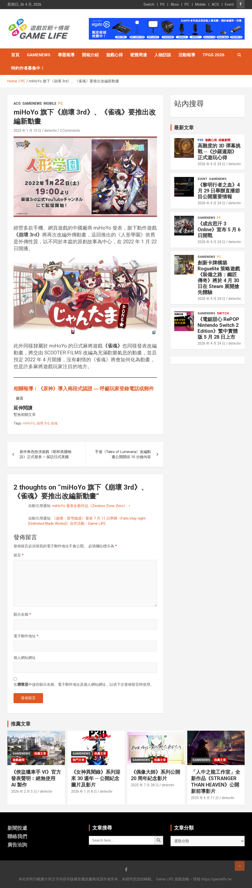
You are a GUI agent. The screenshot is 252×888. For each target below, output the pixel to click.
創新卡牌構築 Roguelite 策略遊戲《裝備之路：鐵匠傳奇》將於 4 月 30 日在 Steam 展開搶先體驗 (219, 277)
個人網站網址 (25, 657)
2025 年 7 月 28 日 (145, 785)
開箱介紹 (90, 54)
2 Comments (70, 130)
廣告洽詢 (17, 845)
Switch (148, 4)
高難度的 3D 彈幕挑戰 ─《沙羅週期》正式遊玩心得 (219, 151)
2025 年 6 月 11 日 (205, 798)
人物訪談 (162, 54)
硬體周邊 (138, 54)
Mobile (200, 4)
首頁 (15, 54)
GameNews (38, 54)
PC (187, 4)
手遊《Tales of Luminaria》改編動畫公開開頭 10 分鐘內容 (123, 454)
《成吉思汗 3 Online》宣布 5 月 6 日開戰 (219, 229)
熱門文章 (78, 760)
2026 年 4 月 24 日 (211, 164)
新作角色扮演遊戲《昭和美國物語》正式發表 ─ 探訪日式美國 (45, 454)
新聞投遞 (17, 828)
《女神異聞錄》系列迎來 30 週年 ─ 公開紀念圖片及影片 (95, 778)
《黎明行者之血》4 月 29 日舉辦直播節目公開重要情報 (219, 191)
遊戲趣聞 (18, 760)
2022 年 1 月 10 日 (27, 130)
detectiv (50, 130)
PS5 (200, 140)
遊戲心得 (114, 54)
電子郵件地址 (26, 636)
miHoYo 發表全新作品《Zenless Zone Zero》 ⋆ (91, 506)
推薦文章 (40, 753)
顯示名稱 (22, 614)
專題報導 (66, 54)
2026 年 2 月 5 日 (24, 791)
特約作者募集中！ (28, 68)
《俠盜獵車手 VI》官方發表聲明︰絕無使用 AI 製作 (36, 778)
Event (229, 4)
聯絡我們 (17, 836)
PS (162, 4)
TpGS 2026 (213, 54)
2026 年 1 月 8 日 (84, 791)
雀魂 (54, 423)
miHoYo (29, 423)
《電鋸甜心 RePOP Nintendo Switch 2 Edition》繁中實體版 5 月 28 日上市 (218, 328)
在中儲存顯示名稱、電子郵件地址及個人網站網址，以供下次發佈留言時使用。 (84, 684)
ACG (215, 4)
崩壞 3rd (42, 423)
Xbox (175, 4)
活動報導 (186, 54)
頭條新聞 (224, 140)
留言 (19, 555)
